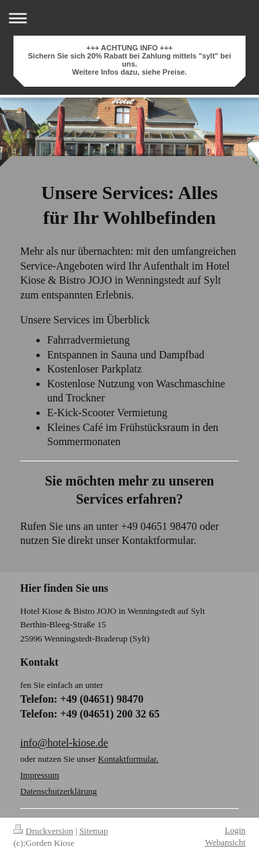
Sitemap (93, 831)
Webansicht (225, 842)
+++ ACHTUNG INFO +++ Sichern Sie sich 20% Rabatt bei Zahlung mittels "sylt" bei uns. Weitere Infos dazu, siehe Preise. (129, 60)
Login (235, 830)
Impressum (39, 775)
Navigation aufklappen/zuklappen (129, 17)
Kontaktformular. (128, 759)
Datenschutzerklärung (58, 791)
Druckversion (43, 831)
